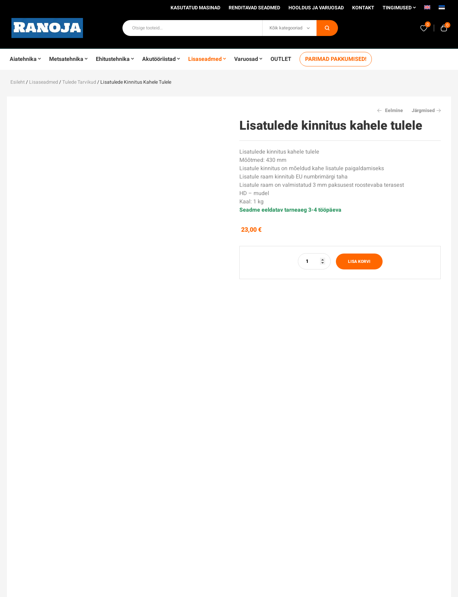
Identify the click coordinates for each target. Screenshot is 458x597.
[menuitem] (427, 10)
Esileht (17, 82)
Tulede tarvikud (79, 82)
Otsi (327, 28)
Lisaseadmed (43, 82)
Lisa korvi (359, 261)
